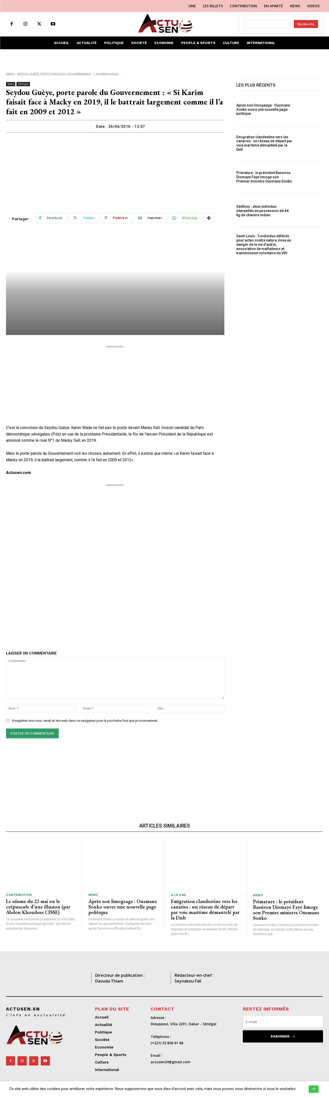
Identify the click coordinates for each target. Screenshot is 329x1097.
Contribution (19, 894)
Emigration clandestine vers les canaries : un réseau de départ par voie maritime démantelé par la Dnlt (264, 143)
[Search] (306, 24)
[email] (283, 1022)
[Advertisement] (115, 170)
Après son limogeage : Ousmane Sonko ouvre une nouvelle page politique (263, 109)
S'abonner (283, 1036)
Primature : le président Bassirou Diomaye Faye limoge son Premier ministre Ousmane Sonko (264, 177)
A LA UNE (178, 894)
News (10, 74)
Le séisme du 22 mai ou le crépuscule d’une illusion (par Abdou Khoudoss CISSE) (38, 907)
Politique (23, 84)
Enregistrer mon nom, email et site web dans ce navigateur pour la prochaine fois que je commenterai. (85, 720)
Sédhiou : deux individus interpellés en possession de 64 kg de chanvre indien (262, 210)
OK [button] (314, 1089)
